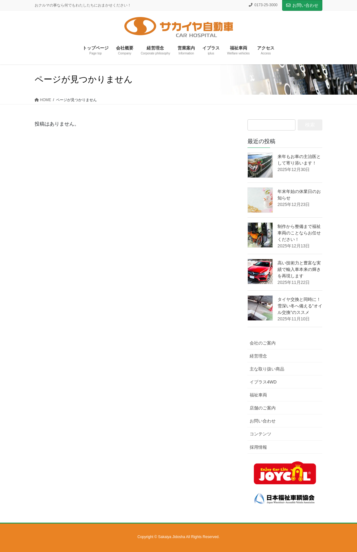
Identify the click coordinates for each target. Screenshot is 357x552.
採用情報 (258, 447)
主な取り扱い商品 (267, 368)
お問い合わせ (302, 5)
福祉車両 (258, 394)
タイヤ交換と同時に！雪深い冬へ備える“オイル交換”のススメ (299, 306)
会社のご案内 (263, 342)
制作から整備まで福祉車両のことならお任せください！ (299, 233)
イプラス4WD (263, 381)
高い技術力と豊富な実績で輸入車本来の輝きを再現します (299, 269)
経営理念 (258, 355)
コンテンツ (260, 433)
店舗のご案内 (263, 407)
